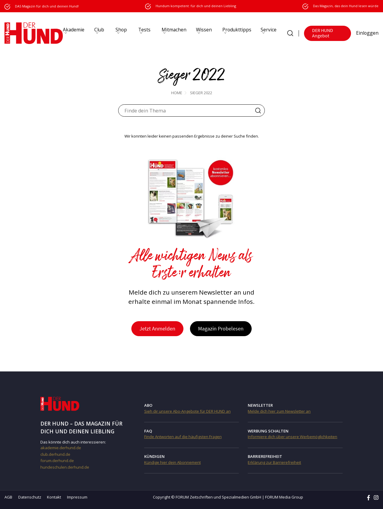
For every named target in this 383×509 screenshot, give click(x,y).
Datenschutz (29, 497)
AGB (8, 497)
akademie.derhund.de (60, 447)
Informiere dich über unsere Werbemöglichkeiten (292, 436)
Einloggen (367, 33)
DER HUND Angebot (322, 33)
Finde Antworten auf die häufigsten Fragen (183, 436)
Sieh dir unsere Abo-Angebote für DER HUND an (187, 411)
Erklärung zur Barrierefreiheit (274, 462)
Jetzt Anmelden (157, 328)
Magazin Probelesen (221, 328)
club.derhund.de (55, 454)
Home (176, 92)
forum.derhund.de (57, 460)
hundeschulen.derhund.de (64, 467)
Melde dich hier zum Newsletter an (279, 411)
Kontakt (54, 497)
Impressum (77, 497)
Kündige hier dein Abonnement (172, 462)
